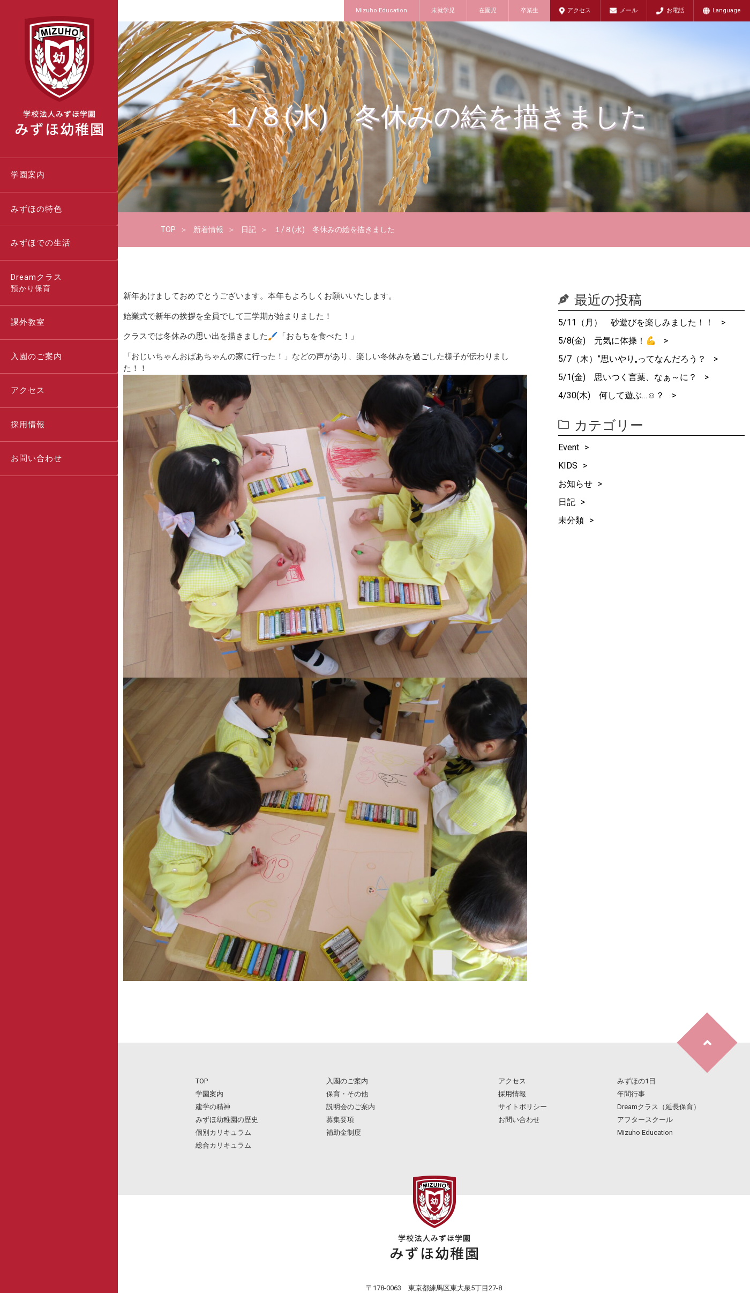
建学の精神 (213, 1107)
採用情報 (28, 424)
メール (629, 10)
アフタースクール (645, 1120)
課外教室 (28, 322)
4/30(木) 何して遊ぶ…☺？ (612, 395)
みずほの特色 (36, 209)
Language (726, 10)
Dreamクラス (64, 283)
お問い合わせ (36, 458)
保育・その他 (347, 1094)
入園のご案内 (36, 356)
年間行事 (631, 1094)
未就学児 (443, 10)
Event (568, 447)
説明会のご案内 (350, 1107)
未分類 (571, 520)
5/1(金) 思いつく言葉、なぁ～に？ (628, 377)
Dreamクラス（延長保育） (658, 1107)
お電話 (675, 10)
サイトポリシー (522, 1107)
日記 (248, 229)
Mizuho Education (381, 10)
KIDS (568, 465)
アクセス (579, 10)
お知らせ (575, 484)
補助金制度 (343, 1132)
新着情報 (208, 229)
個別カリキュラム (223, 1132)
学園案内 (28, 175)
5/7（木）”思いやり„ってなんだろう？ (633, 359)
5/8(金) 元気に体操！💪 (608, 341)
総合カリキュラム (223, 1145)
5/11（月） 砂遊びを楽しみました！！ (637, 322)
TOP (168, 229)
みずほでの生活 (41, 243)
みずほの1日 (636, 1081)
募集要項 (340, 1120)
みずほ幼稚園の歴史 (227, 1120)
